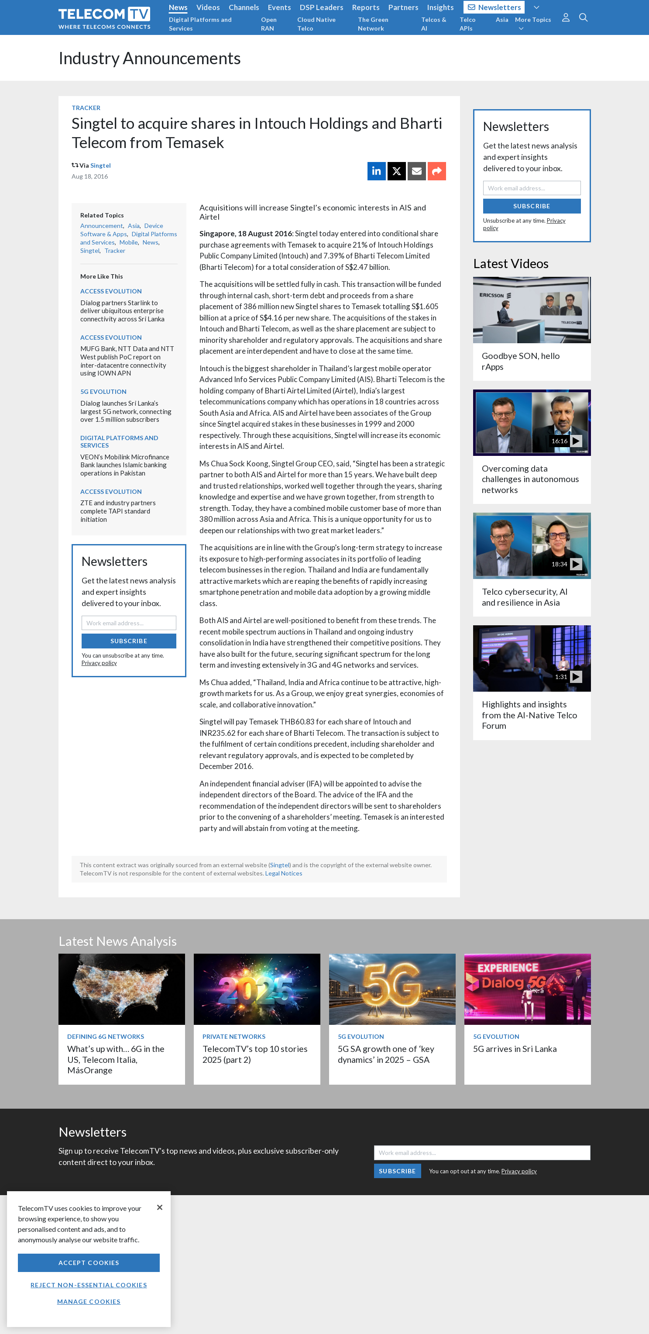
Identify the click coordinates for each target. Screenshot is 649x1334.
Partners (403, 7)
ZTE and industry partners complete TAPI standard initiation (118, 511)
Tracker (86, 107)
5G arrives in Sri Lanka (515, 1049)
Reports (366, 7)
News (178, 7)
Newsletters (495, 7)
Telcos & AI (433, 24)
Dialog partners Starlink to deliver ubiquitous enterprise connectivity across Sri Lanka (122, 311)
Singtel (100, 165)
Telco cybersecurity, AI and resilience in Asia (525, 596)
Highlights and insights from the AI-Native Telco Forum (529, 715)
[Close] (159, 1207)
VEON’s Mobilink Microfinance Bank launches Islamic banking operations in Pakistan (124, 465)
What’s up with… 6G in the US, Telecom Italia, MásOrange (116, 1059)
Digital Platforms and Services (200, 24)
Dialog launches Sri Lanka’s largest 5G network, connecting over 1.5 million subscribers (126, 411)
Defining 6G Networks (105, 1036)
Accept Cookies (89, 1262)
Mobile (129, 242)
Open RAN (269, 24)
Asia (502, 19)
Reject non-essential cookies (89, 1285)
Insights (440, 7)
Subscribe (129, 641)
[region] (89, 1259)
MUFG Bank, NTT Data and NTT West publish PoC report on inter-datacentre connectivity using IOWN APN (127, 361)
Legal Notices (283, 873)
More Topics (533, 23)
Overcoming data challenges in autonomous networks (530, 479)
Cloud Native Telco (316, 24)
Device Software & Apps (121, 230)
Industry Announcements (149, 58)
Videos (208, 7)
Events (279, 7)
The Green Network (373, 24)
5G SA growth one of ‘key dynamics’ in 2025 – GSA (386, 1054)
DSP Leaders (321, 7)
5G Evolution (103, 391)
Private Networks (234, 1036)
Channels (244, 7)
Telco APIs (468, 24)
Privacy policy (99, 662)
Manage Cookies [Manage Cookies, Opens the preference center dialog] (89, 1301)
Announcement (101, 225)
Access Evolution (111, 291)
